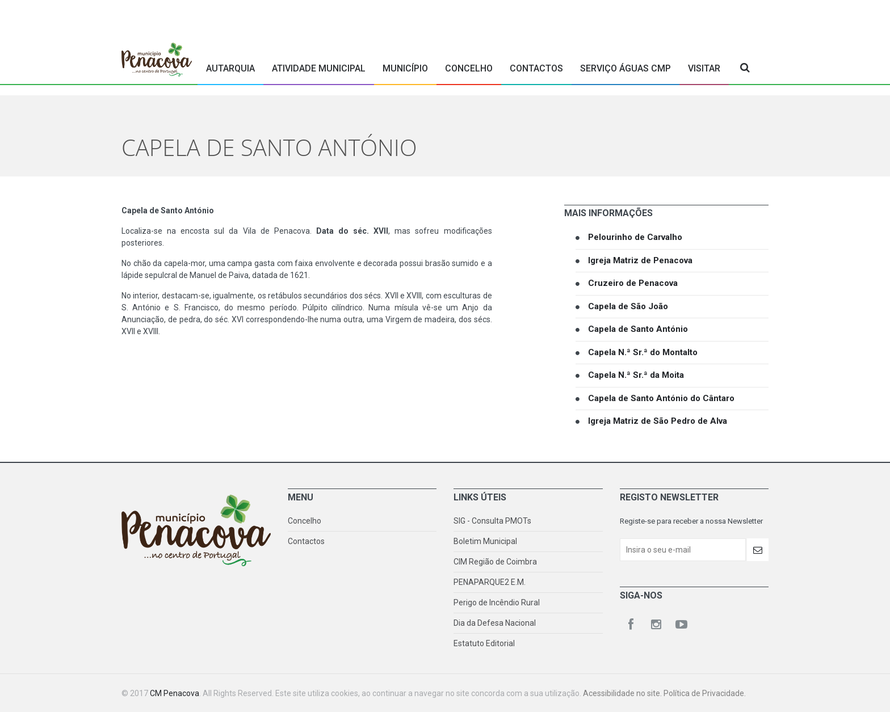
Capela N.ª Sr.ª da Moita (636, 375)
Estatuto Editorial (484, 643)
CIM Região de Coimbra (495, 561)
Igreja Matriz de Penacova (640, 260)
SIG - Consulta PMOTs (492, 520)
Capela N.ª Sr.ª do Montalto (643, 352)
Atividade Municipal (319, 68)
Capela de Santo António (638, 329)
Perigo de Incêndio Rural (497, 602)
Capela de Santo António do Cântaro (661, 398)
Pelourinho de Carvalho (635, 237)
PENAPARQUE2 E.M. (490, 582)
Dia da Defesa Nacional (495, 622)
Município (405, 68)
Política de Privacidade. (705, 693)
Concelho (469, 68)
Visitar (704, 68)
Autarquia (230, 68)
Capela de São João (628, 306)
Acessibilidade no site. (623, 693)
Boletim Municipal (485, 541)
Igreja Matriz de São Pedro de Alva (657, 421)
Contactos (536, 68)
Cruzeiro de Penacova (633, 283)
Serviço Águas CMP (625, 68)
